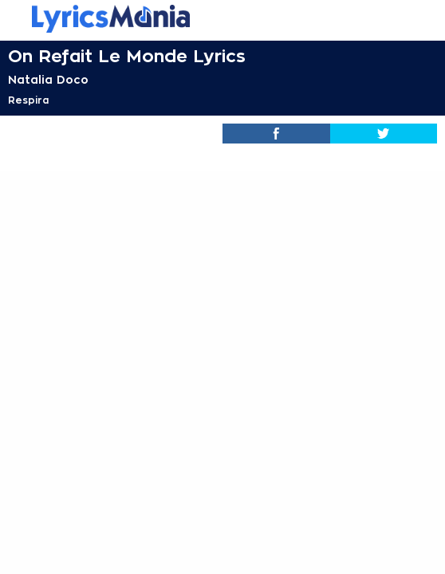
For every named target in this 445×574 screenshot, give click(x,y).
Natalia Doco (48, 79)
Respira (28, 100)
